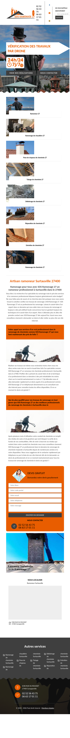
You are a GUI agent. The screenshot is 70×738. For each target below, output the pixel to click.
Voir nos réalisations (21, 73)
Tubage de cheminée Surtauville (36, 664)
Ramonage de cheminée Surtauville (9, 659)
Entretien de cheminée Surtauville (63, 664)
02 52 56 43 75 (38, 9)
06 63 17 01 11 (38, 17)
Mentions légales (48, 708)
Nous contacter (48, 73)
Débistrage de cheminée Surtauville (50, 658)
